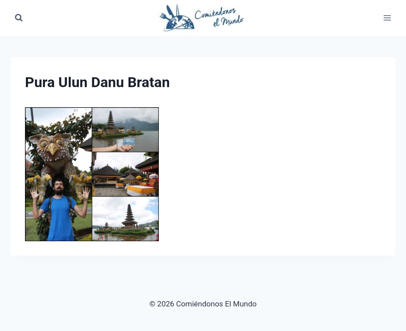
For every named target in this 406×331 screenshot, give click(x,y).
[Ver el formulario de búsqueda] (19, 18)
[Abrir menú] (387, 18)
